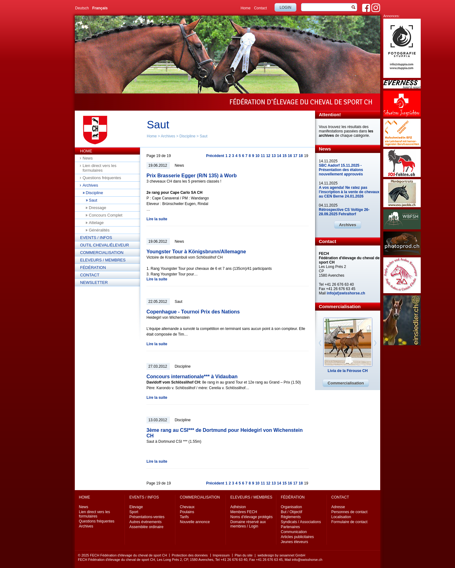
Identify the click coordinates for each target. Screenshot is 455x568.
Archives (168, 136)
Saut (204, 136)
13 (273, 156)
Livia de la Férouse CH (348, 371)
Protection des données (190, 555)
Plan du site (243, 555)
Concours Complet (105, 215)
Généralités (99, 230)
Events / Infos (96, 237)
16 (290, 156)
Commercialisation (101, 252)
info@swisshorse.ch (307, 559)
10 (257, 156)
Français (100, 8)
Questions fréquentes (102, 177)
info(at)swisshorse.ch (346, 293)
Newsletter (94, 282)
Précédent (215, 156)
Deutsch (82, 8)
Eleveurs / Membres (103, 260)
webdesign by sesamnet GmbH (281, 555)
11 (263, 156)
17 (295, 156)
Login (285, 7)
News (88, 158)
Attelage (96, 222)
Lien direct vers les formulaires (99, 168)
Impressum (221, 555)
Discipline (187, 136)
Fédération (93, 267)
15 (284, 156)
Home (246, 8)
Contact (260, 8)
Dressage (97, 207)
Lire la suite (156, 219)
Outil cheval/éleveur (104, 245)
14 (279, 156)
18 (301, 156)
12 (268, 156)
